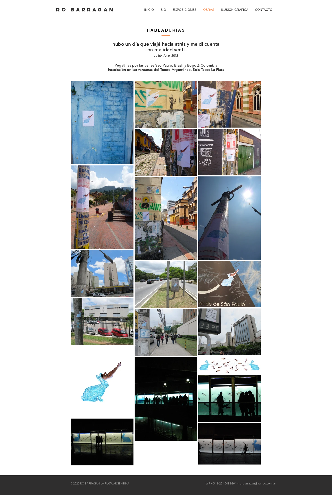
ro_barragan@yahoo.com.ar (257, 483)
